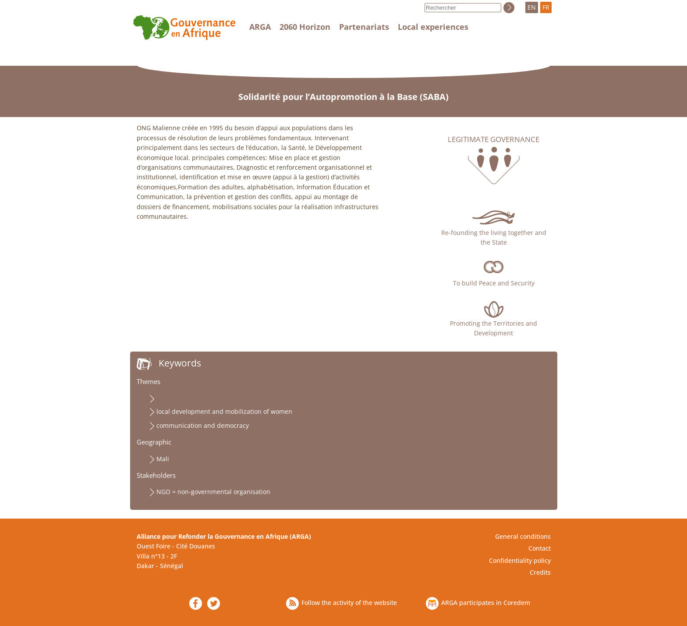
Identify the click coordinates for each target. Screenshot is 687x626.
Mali (162, 459)
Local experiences (433, 26)
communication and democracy (202, 425)
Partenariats (364, 26)
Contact (539, 548)
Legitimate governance (493, 139)
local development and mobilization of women (224, 411)
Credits (540, 572)
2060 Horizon (305, 26)
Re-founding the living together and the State (493, 237)
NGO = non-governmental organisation (213, 491)
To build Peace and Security (494, 283)
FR (545, 7)
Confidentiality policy (520, 560)
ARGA (260, 26)
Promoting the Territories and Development (493, 328)
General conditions (523, 536)
